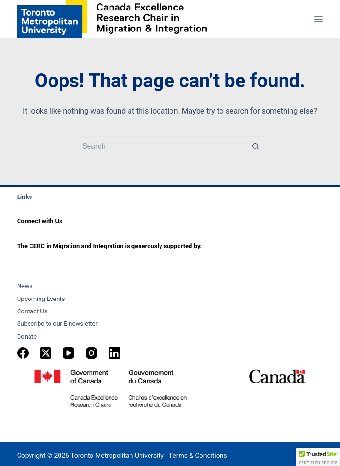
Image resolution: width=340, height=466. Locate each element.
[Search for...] (160, 145)
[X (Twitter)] (45, 353)
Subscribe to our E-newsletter (57, 323)
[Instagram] (91, 353)
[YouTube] (68, 353)
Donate (27, 336)
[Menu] (318, 19)
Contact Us (32, 311)
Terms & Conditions (198, 455)
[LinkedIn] (114, 353)
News (25, 286)
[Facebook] (23, 353)
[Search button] (255, 145)
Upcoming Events (41, 298)
